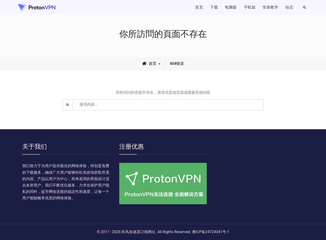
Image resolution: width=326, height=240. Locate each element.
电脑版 (231, 7)
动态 (289, 7)
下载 (214, 7)
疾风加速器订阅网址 (138, 232)
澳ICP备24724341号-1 (210, 232)
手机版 (250, 7)
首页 (199, 7)
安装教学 (270, 7)
